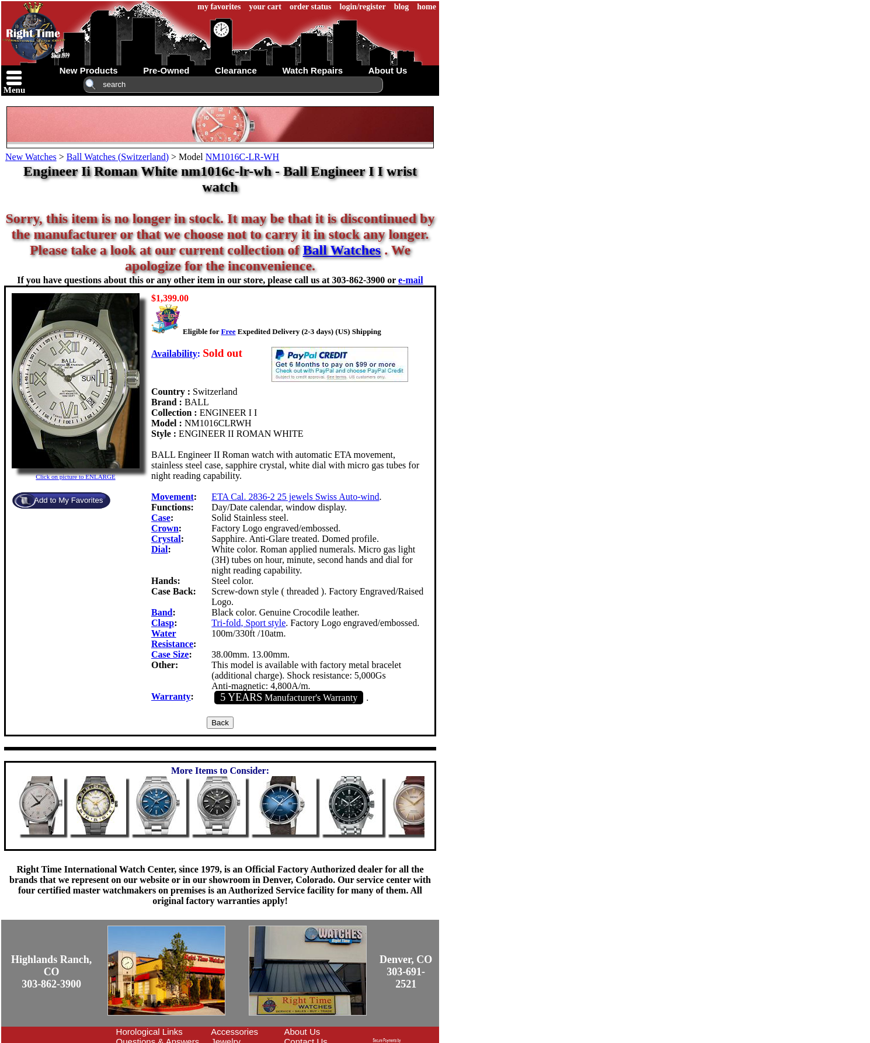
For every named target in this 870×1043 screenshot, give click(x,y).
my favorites (219, 6)
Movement (172, 497)
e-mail (410, 280)
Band (161, 612)
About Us (302, 1032)
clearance (236, 70)
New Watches (31, 157)
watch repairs (312, 70)
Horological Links (149, 1032)
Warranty (171, 696)
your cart (265, 6)
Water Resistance (172, 638)
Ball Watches (342, 250)
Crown (165, 528)
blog (401, 6)
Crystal (166, 539)
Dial (159, 549)
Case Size (170, 654)
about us (388, 70)
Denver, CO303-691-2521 (406, 972)
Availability (174, 354)
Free (228, 331)
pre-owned (166, 70)
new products (89, 70)
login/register (363, 6)
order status (311, 6)
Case (160, 518)
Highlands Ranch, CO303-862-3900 (51, 972)
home (426, 6)
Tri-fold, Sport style (248, 623)
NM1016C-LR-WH (242, 157)
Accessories (234, 1032)
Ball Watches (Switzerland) (118, 157)
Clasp (162, 623)
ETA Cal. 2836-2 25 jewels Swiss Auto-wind (295, 497)
